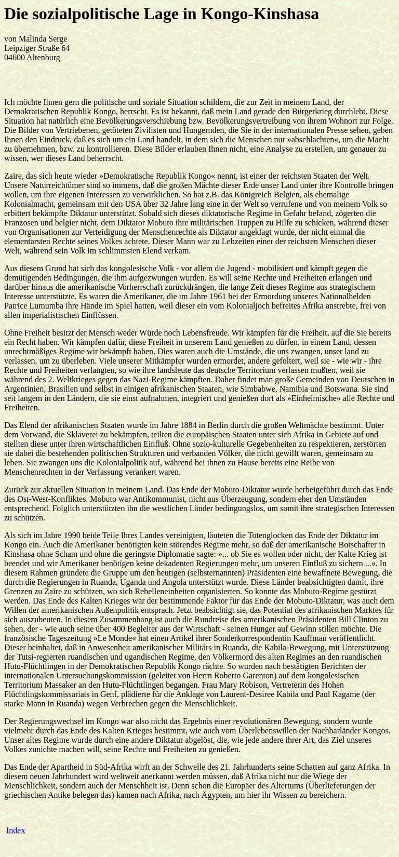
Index (15, 830)
